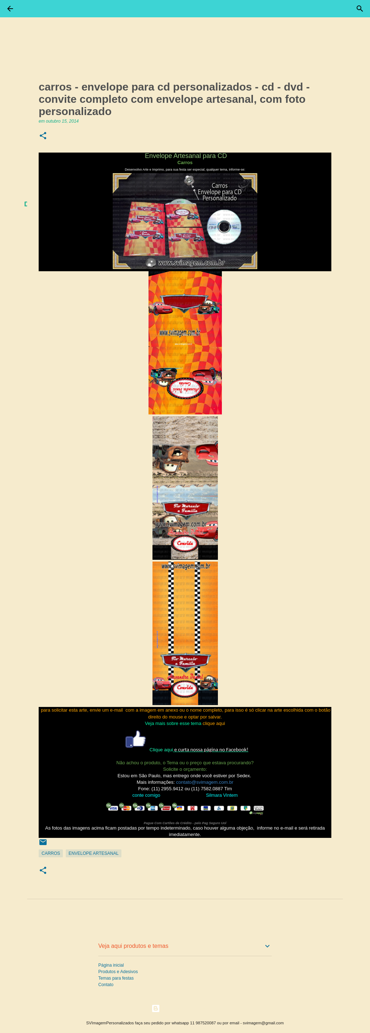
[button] (43, 136)
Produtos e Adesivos (118, 971)
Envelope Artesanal (94, 853)
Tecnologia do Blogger (185, 1008)
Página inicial (111, 965)
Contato (105, 984)
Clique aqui (161, 749)
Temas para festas (116, 978)
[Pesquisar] (360, 8)
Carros (51, 853)
